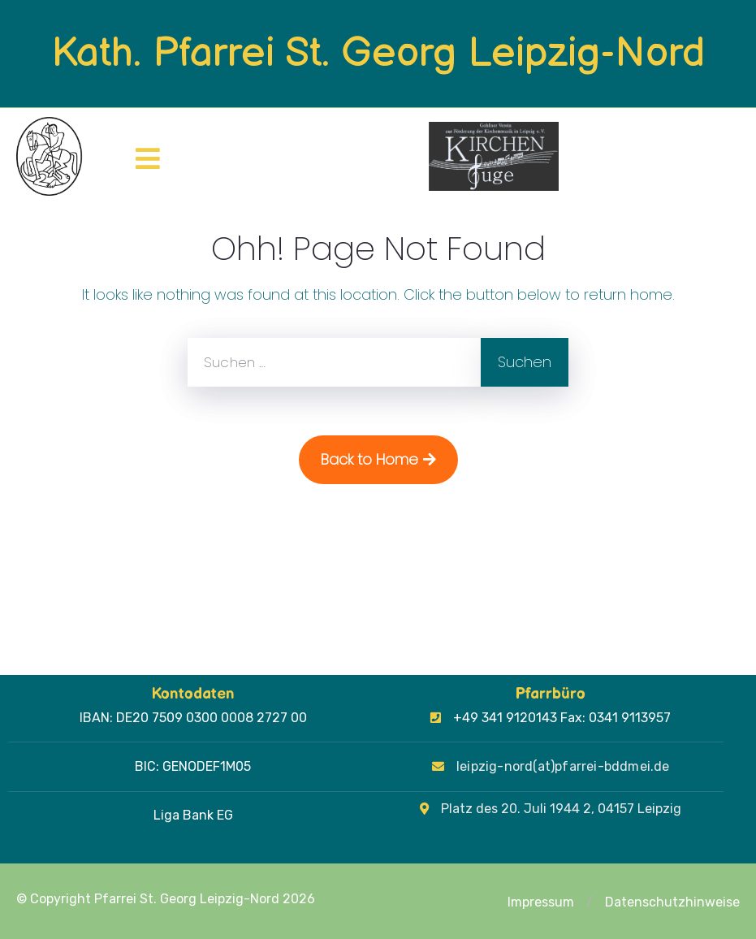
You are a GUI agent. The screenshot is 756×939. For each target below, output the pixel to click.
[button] (589, 902)
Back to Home (378, 459)
